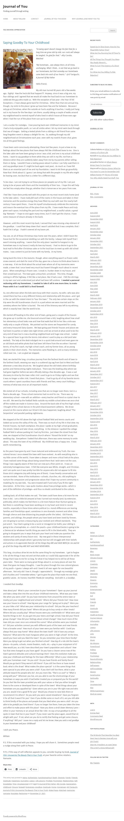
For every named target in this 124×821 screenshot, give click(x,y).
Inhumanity (94, 621)
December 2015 (96, 447)
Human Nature (96, 618)
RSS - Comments (96, 197)
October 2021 (95, 244)
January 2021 (95, 263)
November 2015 (96, 450)
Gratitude (7, 781)
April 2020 (94, 292)
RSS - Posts (94, 193)
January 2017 (95, 406)
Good (92, 605)
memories (71, 790)
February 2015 (95, 478)
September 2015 (96, 456)
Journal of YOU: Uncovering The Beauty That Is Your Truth (25, 790)
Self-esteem (94, 665)
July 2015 (93, 463)
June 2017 (94, 390)
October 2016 (95, 415)
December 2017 (96, 374)
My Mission (94, 643)
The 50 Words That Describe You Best (104, 735)
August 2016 (95, 421)
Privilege (49, 781)
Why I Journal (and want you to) (86, 19)
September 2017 (96, 380)
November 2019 (96, 307)
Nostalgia (14, 793)
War (91, 687)
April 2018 (94, 361)
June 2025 (94, 212)
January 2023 (95, 228)
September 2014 (96, 494)
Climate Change (96, 558)
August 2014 (95, 497)
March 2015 (94, 475)
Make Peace (53, 790)
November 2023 (96, 219)
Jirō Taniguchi (72, 787)
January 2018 (95, 371)
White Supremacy (97, 691)
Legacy (32, 781)
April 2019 (94, 326)
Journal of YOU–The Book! (55, 19)
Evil (91, 596)
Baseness (93, 548)
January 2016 (95, 444)
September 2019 (96, 314)
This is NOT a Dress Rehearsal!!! (102, 748)
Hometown (61, 787)
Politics (93, 649)
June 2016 (94, 428)
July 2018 (93, 352)
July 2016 (93, 425)
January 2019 (95, 336)
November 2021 (96, 241)
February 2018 (95, 368)
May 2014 (94, 507)
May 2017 (94, 393)
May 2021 (94, 250)
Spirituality (94, 678)
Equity (92, 592)
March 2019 (94, 330)
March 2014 (94, 513)
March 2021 (94, 257)
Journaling (25, 781)
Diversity (61, 777)
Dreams (93, 580)
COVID (92, 561)
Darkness (93, 567)
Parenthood (95, 646)
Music (92, 640)
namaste (6, 793)
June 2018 (94, 355)
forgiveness (29, 787)
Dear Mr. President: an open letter (103, 744)
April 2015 (94, 472)
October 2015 (95, 453)
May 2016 (94, 431)
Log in (92, 710)
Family (68, 777)
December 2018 (96, 339)
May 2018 (94, 358)
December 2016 (96, 409)
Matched (62, 790)
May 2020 (94, 288)
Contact (35, 19)
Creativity (94, 564)
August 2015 (95, 459)
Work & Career (96, 694)
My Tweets (95, 763)
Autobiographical (45, 777)
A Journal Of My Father (47, 784)
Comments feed (96, 716)
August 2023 (95, 222)
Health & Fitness (96, 615)
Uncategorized (23, 784)
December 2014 (96, 485)
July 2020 (93, 282)
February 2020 (95, 298)
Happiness (15, 781)
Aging (25, 777)
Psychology (57, 781)
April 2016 (94, 434)
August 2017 (95, 383)
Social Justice (95, 675)
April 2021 (94, 254)
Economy (94, 583)
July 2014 (93, 501)
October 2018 (95, 345)
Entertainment (96, 589)
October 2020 (95, 273)
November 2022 (96, 231)
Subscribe (97, 112)
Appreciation (71, 784)
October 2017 (95, 377)
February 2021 (95, 260)
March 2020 (94, 295)
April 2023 (94, 225)
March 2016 (94, 437)
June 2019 (94, 320)
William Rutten (96, 174)
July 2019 (93, 317)
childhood (7, 787)
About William (19, 19)
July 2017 (93, 387)
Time (14, 784)
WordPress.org (96, 719)
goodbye (38, 787)
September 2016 (96, 418)
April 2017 (94, 396)
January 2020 (95, 301)
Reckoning (23, 793)
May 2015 (94, 469)
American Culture (97, 535)
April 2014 (94, 510)
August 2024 (95, 216)
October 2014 (95, 491)
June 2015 (94, 466)
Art (91, 539)
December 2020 (96, 266)
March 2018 (94, 364)
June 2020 (94, 285)
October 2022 (95, 235)
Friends (74, 777)
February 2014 (95, 516)
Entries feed (94, 713)
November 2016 (96, 412)
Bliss (92, 551)
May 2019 (94, 323)
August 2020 (95, 279)
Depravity (94, 573)
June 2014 (94, 504)
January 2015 (95, 482)
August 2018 (95, 349)
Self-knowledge (96, 668)
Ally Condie (61, 784)
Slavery (93, 672)
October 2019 (95, 311)
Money (93, 637)
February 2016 (95, 440)
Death (54, 777)
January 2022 (95, 238)
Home (5, 19)
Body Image (95, 554)
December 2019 (96, 304)
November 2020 (96, 269)
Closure (15, 787)
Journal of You (15, 6)
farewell (22, 787)
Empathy (93, 586)
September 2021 (96, 247)
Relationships (68, 781)
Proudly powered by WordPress (14, 816)
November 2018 (96, 342)
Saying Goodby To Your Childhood (26, 42)
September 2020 (96, 276)
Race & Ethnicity (96, 659)
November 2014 (96, 488)
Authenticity (32, 777)
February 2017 (95, 402)
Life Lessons (40, 781)
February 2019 (95, 333)
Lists (92, 634)
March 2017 (94, 399)
